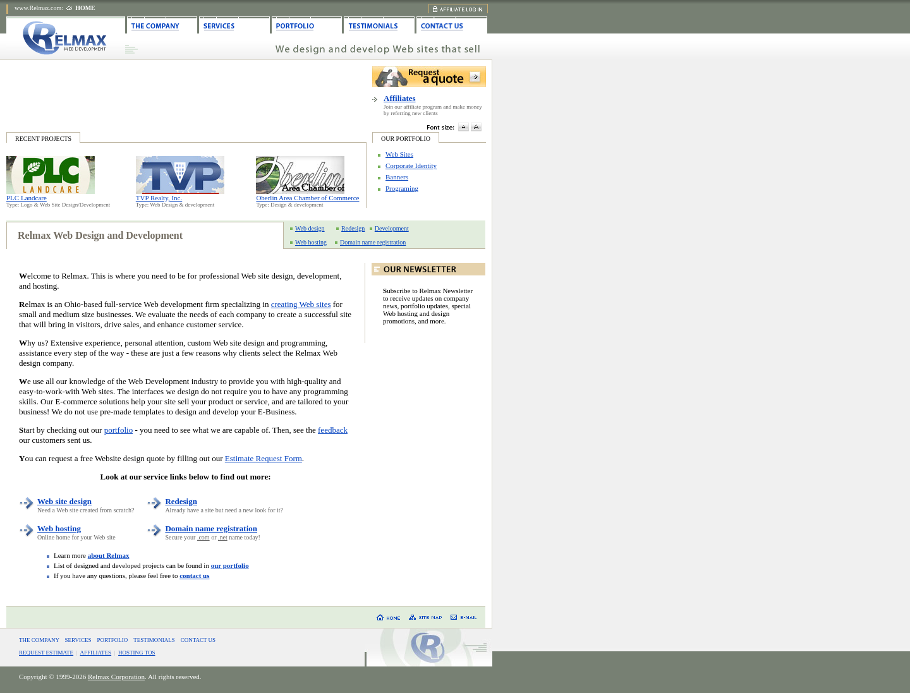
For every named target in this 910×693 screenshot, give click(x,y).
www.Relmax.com (38, 7)
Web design (310, 228)
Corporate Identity (411, 165)
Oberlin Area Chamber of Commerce (307, 198)
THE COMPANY (39, 640)
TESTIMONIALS (154, 640)
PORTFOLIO (112, 640)
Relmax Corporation (116, 676)
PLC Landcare (26, 198)
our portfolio (230, 565)
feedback (333, 430)
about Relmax (109, 555)
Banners (396, 177)
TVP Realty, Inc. (159, 198)
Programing (401, 188)
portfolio (118, 430)
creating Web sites (301, 304)
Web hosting (311, 242)
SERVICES (78, 640)
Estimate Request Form (263, 458)
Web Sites (399, 154)
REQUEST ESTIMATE (46, 652)
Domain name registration (373, 242)
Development (392, 228)
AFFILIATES (96, 652)
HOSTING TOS (136, 652)
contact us (194, 575)
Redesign (353, 228)
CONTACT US (198, 640)
